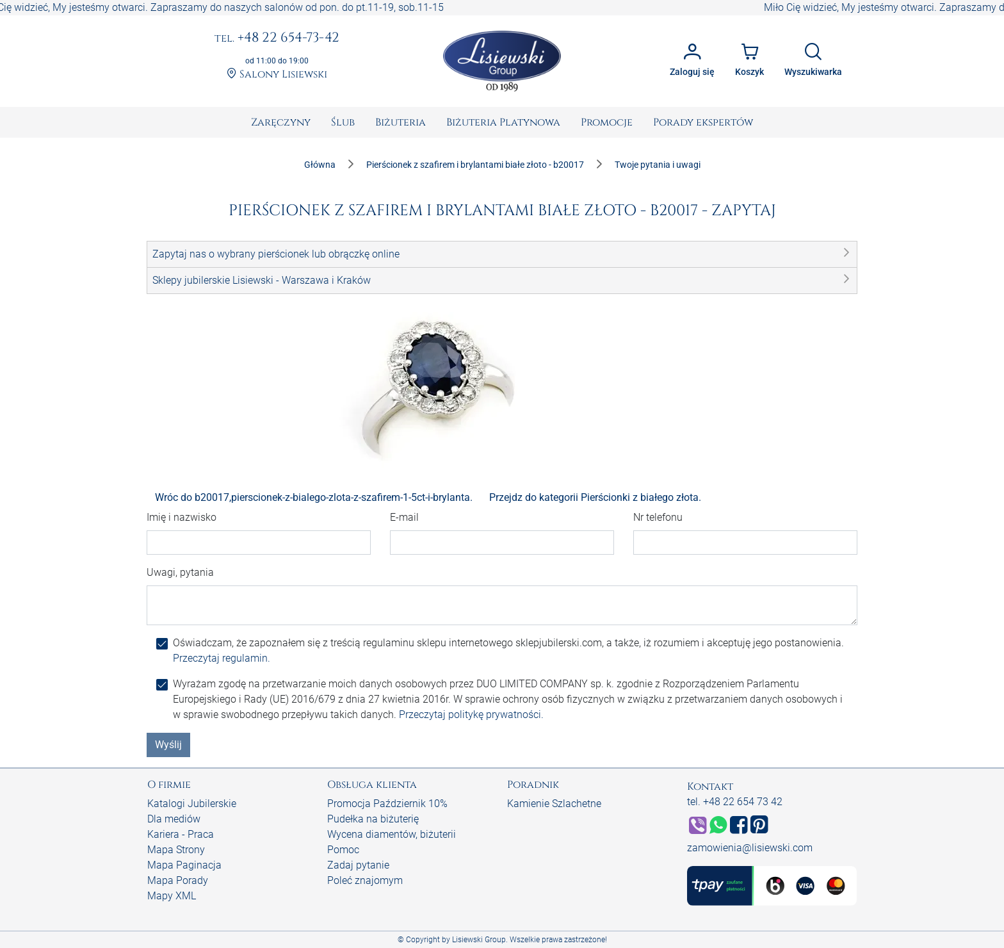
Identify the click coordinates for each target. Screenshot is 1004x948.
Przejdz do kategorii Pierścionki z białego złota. (595, 497)
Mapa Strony (176, 850)
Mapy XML (171, 896)
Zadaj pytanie (358, 865)
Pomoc (343, 850)
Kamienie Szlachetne (554, 803)
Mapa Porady (177, 880)
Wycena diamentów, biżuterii (391, 834)
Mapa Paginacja (184, 865)
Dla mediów (173, 819)
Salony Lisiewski (277, 74)
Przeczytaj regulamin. (221, 658)
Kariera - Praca (180, 834)
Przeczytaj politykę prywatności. (471, 714)
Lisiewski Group (479, 939)
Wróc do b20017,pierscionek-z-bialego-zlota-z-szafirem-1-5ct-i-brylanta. (314, 497)
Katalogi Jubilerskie (191, 803)
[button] (502, 254)
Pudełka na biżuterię (373, 819)
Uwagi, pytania (180, 572)
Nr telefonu (658, 517)
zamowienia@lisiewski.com (750, 848)
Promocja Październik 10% (387, 803)
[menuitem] (281, 122)
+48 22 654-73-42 (277, 38)
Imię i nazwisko (181, 517)
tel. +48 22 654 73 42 (734, 802)
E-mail (404, 517)
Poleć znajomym (365, 880)
